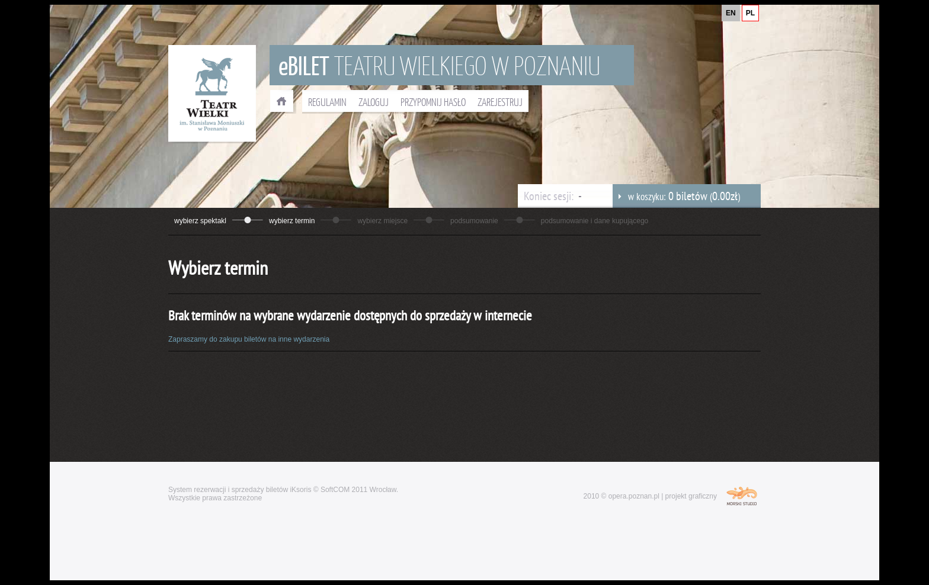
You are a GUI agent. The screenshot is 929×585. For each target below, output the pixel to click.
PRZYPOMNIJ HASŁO (433, 101)
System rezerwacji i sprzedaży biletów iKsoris (239, 490)
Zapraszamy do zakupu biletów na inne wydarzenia (248, 339)
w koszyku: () (676, 196)
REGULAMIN (327, 101)
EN (731, 13)
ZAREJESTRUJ (500, 101)
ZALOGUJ (373, 101)
